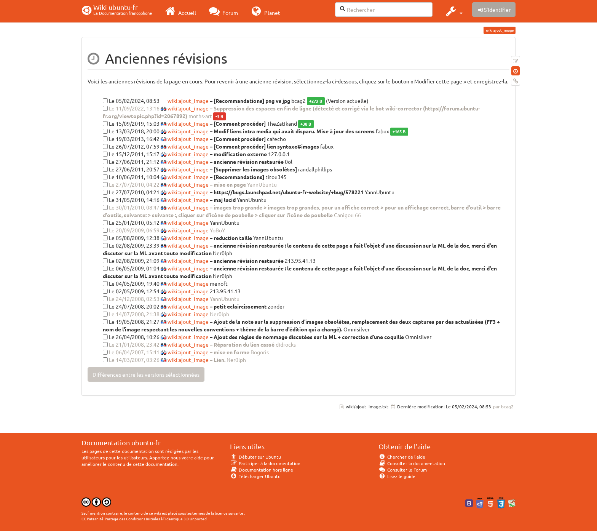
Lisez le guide (396, 476)
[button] (453, 11)
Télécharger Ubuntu (255, 476)
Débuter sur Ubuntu (255, 457)
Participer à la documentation (265, 463)
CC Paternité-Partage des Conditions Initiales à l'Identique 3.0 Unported (144, 518)
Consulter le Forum (402, 470)
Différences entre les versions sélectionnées (146, 374)
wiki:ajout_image (187, 100)
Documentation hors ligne (261, 470)
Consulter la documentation (411, 463)
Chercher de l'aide (401, 457)
